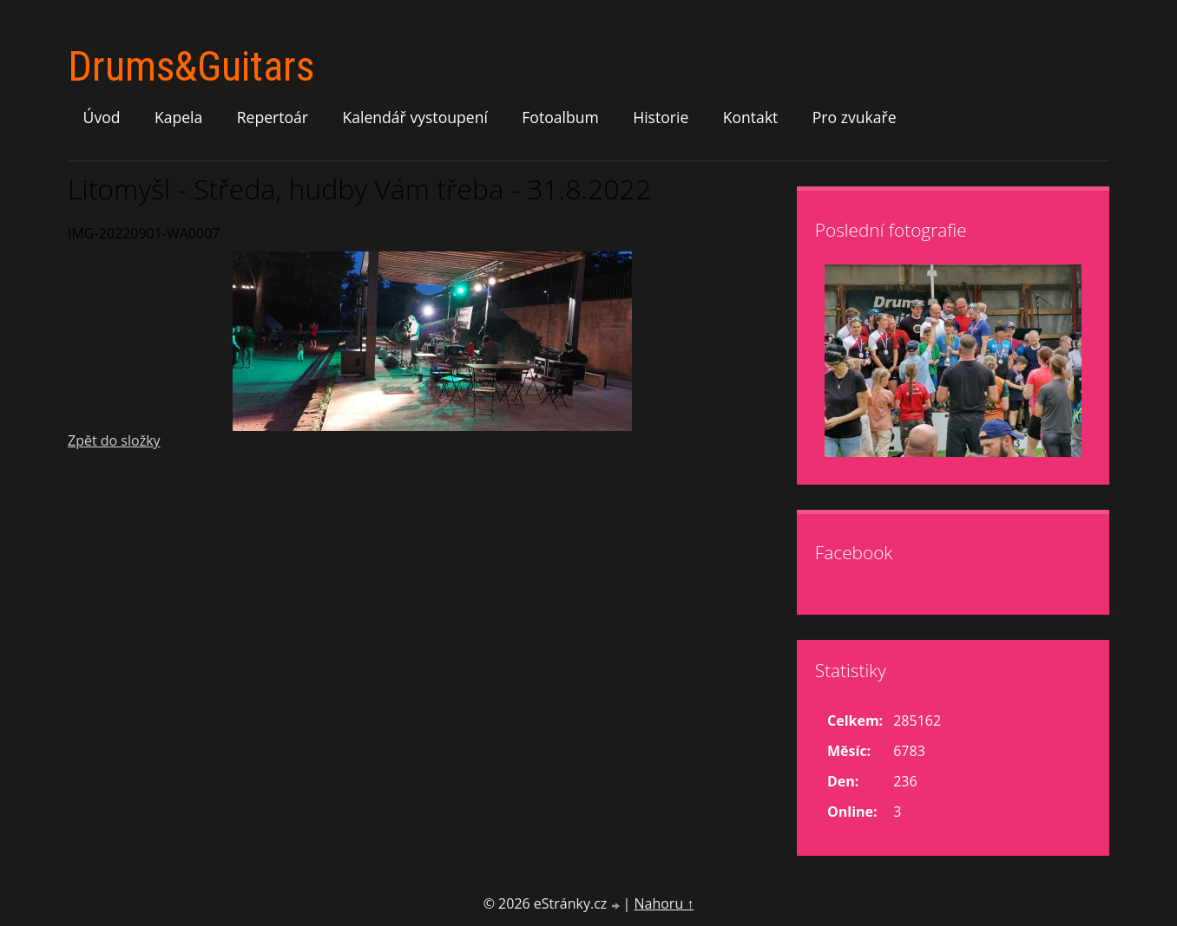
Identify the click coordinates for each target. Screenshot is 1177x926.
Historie (660, 117)
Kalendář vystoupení (414, 117)
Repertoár (272, 117)
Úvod (102, 117)
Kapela (178, 117)
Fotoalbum (560, 117)
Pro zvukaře (854, 117)
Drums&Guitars (191, 66)
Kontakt (751, 117)
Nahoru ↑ (664, 903)
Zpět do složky (114, 440)
